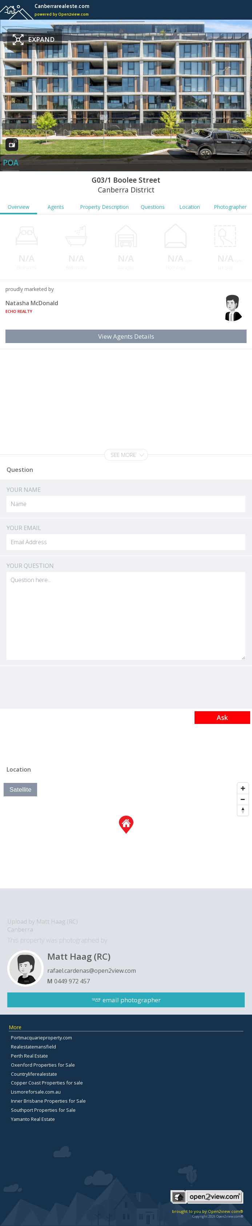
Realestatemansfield (33, 1046)
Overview (18, 206)
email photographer (132, 1000)
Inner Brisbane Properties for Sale (48, 1101)
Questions (153, 206)
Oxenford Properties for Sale (43, 1065)
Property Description (104, 206)
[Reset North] (242, 810)
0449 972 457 (72, 981)
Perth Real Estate (29, 1055)
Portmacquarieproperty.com (41, 1037)
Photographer (230, 206)
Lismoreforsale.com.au (36, 1091)
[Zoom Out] (242, 799)
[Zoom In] (242, 788)
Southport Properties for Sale (43, 1110)
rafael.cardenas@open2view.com (91, 971)
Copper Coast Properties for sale (47, 1082)
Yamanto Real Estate (33, 1119)
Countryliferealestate (34, 1074)
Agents (56, 206)
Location (189, 206)
